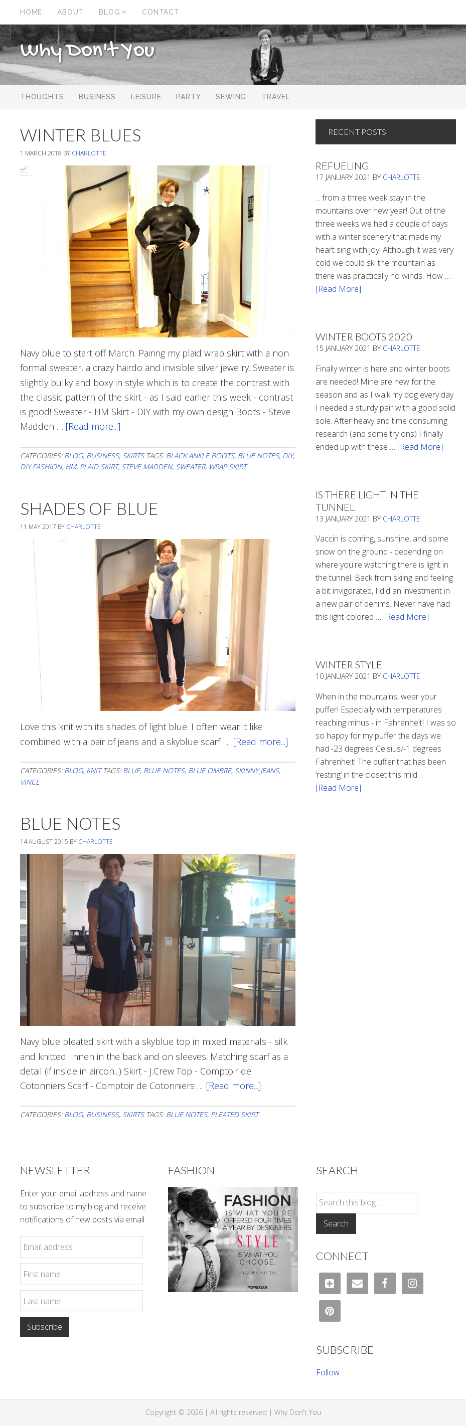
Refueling (342, 165)
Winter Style (349, 664)
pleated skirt (234, 1114)
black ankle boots (200, 455)
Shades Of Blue (89, 508)
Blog (73, 455)
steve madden (146, 466)
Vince (30, 782)
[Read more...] (93, 426)
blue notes (258, 455)
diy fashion (41, 466)
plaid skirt (99, 466)
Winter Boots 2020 (364, 336)
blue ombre (209, 770)
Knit (93, 770)
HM (70, 466)
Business (102, 455)
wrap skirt (227, 466)
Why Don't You (87, 51)
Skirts (133, 455)
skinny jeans (257, 770)
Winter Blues (80, 134)
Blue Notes (70, 823)
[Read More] (338, 288)
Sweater (190, 466)
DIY (287, 455)
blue (131, 770)
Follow (328, 1372)
